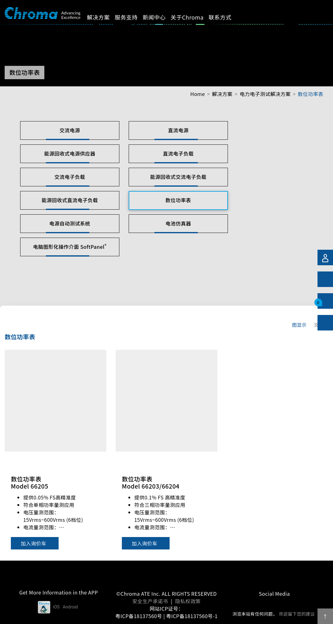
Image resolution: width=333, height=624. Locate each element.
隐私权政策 (188, 601)
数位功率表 (310, 94)
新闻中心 (159, 17)
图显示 (299, 324)
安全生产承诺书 (150, 601)
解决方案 (103, 17)
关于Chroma (192, 17)
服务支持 (131, 17)
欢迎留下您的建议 (297, 614)
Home (197, 94)
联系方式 (225, 17)
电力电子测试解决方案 (265, 94)
